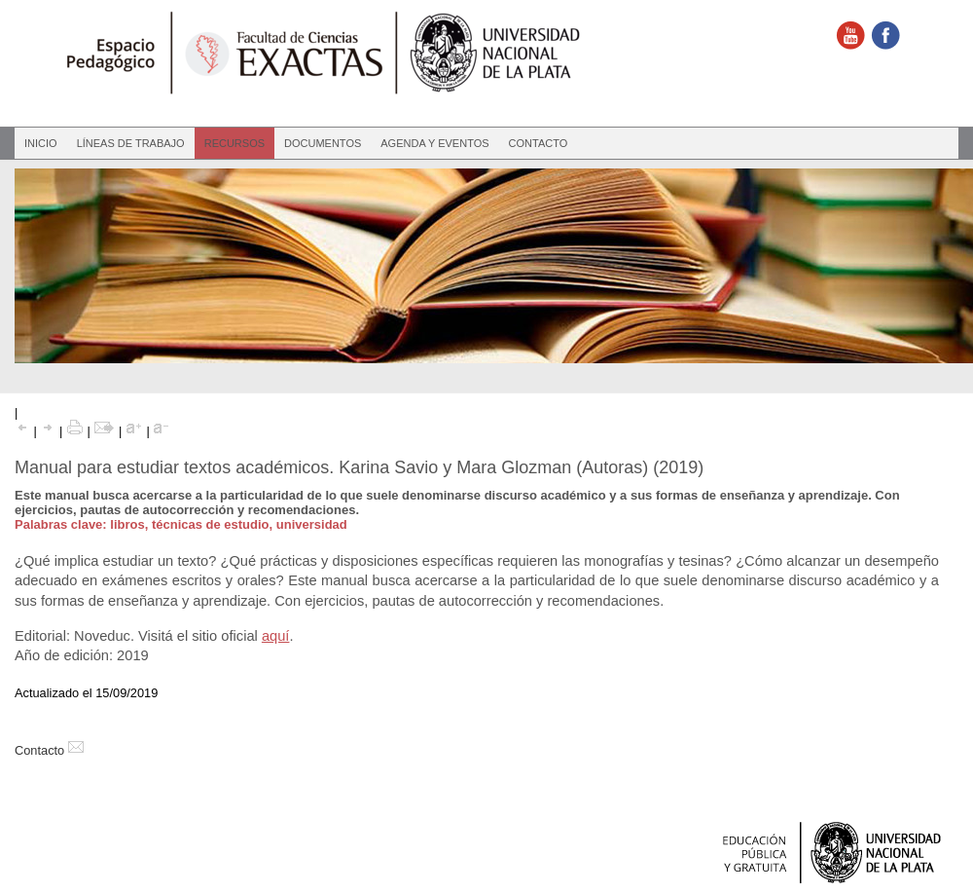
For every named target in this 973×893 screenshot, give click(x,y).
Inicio (40, 143)
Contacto (538, 143)
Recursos (234, 143)
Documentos (322, 143)
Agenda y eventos (434, 143)
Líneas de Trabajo (131, 143)
